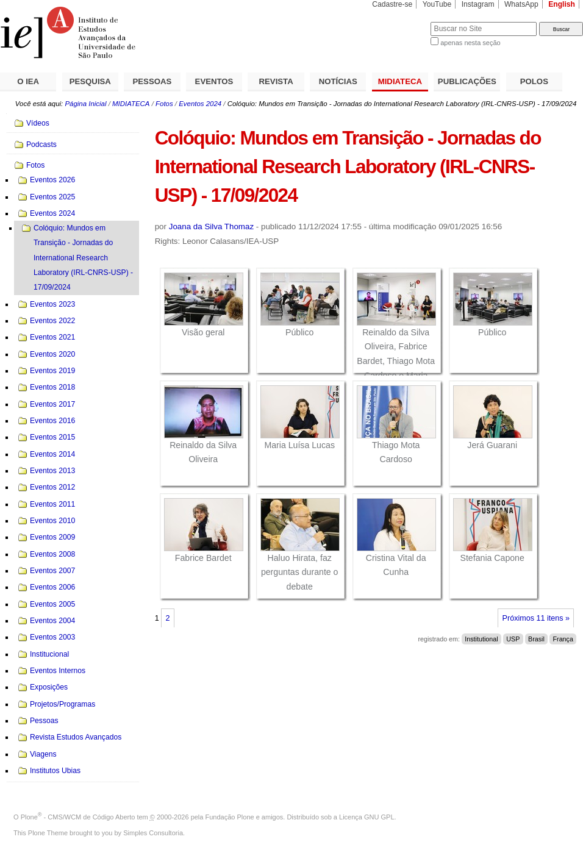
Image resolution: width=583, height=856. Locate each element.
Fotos (164, 103)
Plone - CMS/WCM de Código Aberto (78, 817)
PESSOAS (152, 81)
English (561, 4)
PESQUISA (90, 81)
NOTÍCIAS (338, 81)
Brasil (536, 639)
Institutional (481, 639)
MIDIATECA (400, 81)
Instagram (478, 4)
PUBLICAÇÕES (467, 81)
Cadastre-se (392, 4)
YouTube (437, 4)
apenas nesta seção (470, 42)
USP (513, 639)
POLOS (534, 81)
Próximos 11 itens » (536, 618)
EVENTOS (214, 81)
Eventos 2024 (200, 103)
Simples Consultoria (153, 832)
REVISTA (276, 81)
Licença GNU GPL (366, 817)
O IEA (28, 81)
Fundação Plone (230, 817)
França (563, 639)
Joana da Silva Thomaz (211, 226)
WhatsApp (521, 4)
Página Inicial (85, 103)
